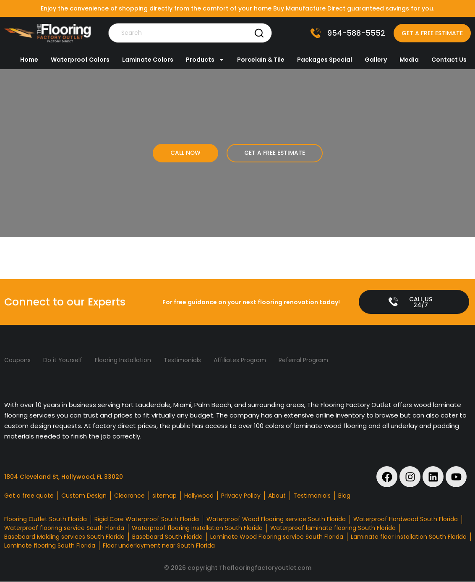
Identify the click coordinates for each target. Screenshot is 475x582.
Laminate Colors (147, 59)
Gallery (376, 59)
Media (409, 59)
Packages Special (324, 59)
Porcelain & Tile (260, 59)
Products (205, 59)
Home (29, 59)
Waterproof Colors (80, 59)
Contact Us (449, 59)
